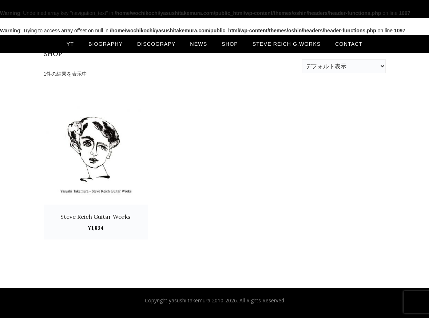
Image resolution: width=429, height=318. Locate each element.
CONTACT (348, 44)
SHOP (230, 44)
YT (70, 44)
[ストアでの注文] (344, 66)
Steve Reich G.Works (287, 44)
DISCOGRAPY (156, 44)
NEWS (198, 44)
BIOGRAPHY (105, 44)
